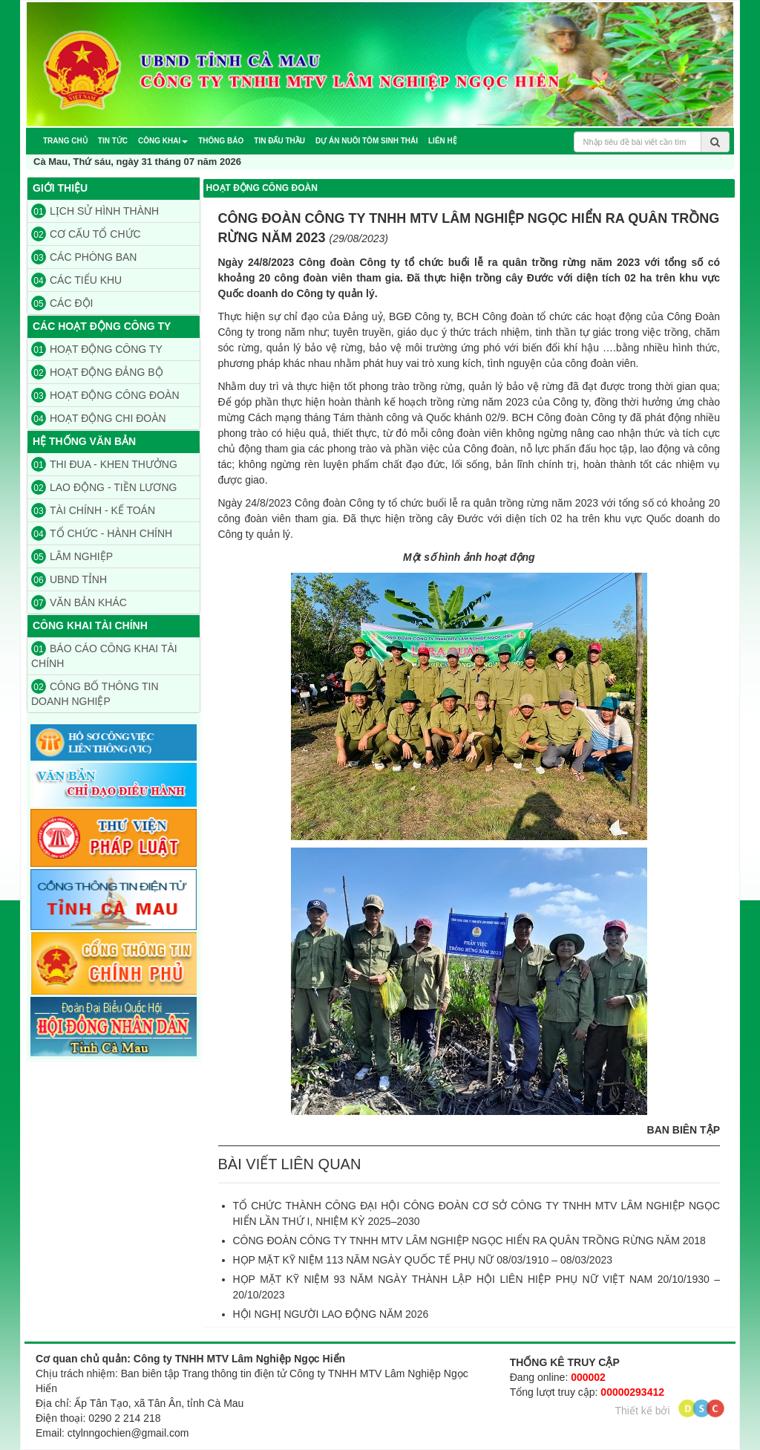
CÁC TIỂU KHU (76, 280)
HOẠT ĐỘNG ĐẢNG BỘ (97, 372)
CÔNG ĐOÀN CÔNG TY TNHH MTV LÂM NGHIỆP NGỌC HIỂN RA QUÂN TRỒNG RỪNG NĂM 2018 (469, 1240)
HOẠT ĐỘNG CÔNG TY (97, 349)
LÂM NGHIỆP (72, 556)
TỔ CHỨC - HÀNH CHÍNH (101, 533)
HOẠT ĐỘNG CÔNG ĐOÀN (105, 395)
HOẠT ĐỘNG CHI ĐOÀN (98, 418)
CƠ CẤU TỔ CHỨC (86, 234)
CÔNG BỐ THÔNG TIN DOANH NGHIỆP (95, 693)
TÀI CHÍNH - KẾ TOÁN (93, 510)
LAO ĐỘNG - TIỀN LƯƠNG (104, 487)
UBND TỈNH (69, 579)
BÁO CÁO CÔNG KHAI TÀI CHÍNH (104, 655)
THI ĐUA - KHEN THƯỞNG (104, 464)
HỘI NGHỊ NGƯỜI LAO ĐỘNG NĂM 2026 (331, 1314)
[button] (163, 141)
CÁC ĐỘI (62, 303)
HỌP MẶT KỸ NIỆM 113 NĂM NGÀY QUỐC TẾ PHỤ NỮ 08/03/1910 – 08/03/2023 (423, 1260)
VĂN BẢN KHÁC (79, 602)
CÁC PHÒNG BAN (84, 257)
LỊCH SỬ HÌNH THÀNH (95, 211)
